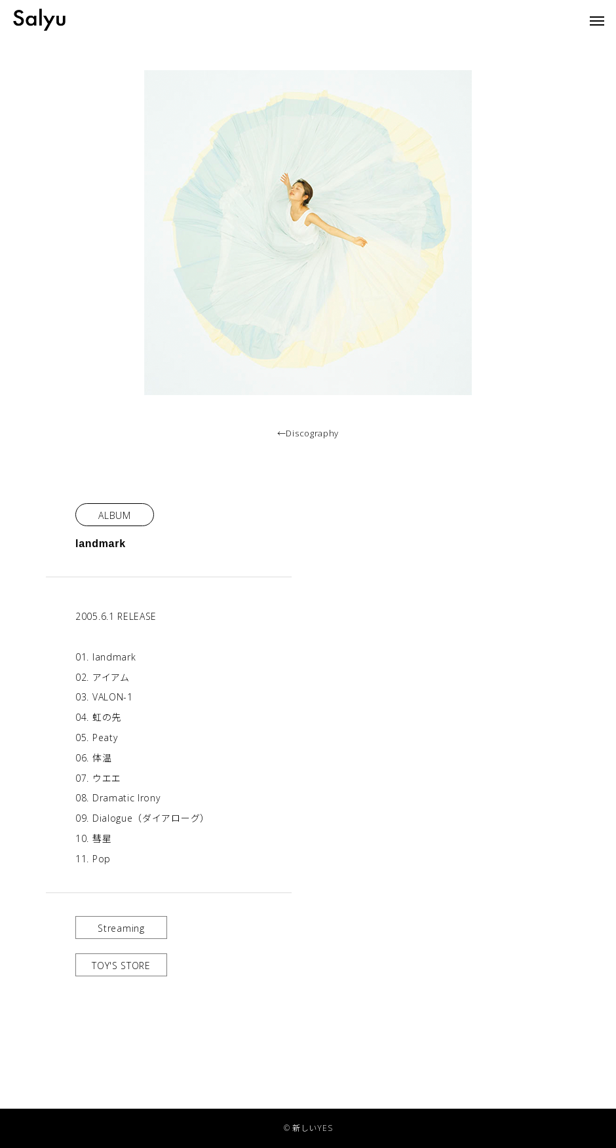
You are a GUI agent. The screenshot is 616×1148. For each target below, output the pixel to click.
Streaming (121, 928)
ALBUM (114, 515)
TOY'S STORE (121, 965)
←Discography (308, 433)
